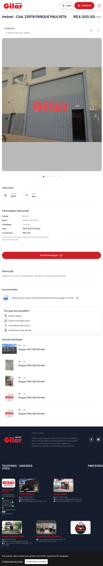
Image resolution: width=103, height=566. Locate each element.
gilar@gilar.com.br (28, 499)
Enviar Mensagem (51, 255)
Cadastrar (84, 5)
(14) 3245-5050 (61, 497)
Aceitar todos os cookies (36, 562)
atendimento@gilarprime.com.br (68, 499)
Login (66, 5)
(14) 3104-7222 (27, 497)
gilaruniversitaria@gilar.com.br (16, 541)
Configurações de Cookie (12, 562)
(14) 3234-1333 (9, 539)
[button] (43, 176)
